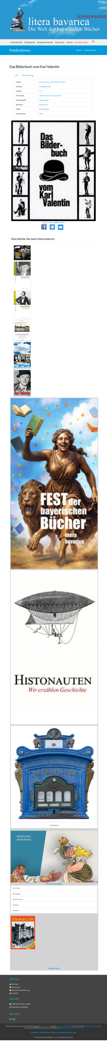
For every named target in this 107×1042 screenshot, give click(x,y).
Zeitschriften (54, 968)
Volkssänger (44, 100)
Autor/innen (60, 42)
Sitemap (13, 984)
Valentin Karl (44, 95)
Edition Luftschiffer (64, 1026)
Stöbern (16, 910)
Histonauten (44, 1026)
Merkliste (60, 222)
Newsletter (54, 825)
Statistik (13, 993)
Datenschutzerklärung (19, 990)
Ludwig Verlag (44, 86)
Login (12, 1019)
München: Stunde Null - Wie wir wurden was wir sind (53, 1032)
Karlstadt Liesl (55, 95)
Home (79, 50)
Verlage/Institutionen (45, 42)
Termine (69, 42)
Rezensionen (18, 899)
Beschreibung (27, 75)
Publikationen (29, 42)
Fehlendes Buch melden (20, 1004)
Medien (16, 905)
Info (16, 75)
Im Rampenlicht (16, 42)
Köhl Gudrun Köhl (58, 82)
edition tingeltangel (93, 1026)
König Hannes (44, 82)
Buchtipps (17, 894)
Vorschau (16, 888)
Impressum (15, 987)
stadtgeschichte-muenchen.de (70, 1028)
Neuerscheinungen (54, 884)
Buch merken (48, 222)
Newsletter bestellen (18, 1007)
